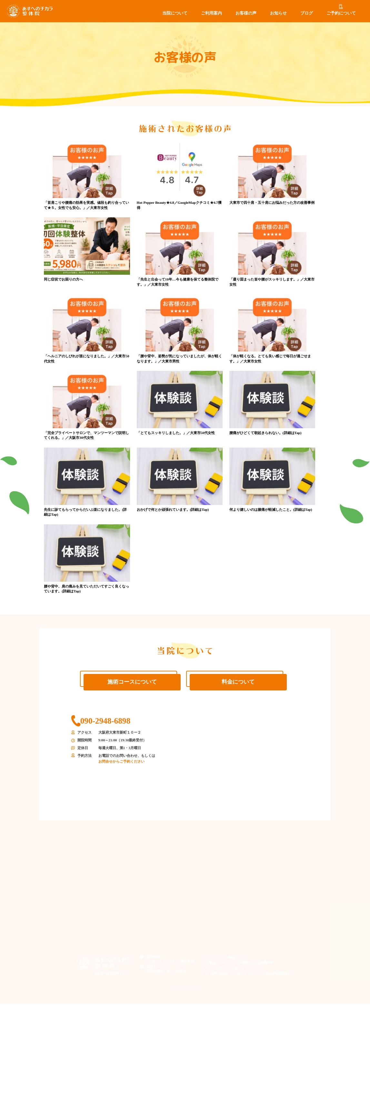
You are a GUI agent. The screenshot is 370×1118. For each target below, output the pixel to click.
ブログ (306, 13)
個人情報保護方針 (278, 973)
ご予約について (341, 13)
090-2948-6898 (105, 721)
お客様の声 (245, 13)
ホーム (214, 957)
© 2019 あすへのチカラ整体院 (185, 988)
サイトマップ (247, 973)
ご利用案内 (211, 13)
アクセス (216, 968)
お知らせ (278, 13)
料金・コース (219, 963)
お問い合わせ (219, 973)
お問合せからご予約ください (121, 761)
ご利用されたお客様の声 (255, 963)
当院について (174, 13)
